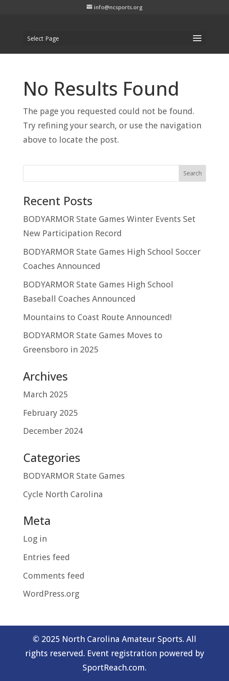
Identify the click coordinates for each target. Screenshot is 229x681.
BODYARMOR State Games (74, 475)
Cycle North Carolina (63, 494)
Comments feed (54, 575)
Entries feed (46, 557)
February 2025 (50, 412)
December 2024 (53, 430)
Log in (35, 538)
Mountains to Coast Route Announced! (97, 317)
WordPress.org (51, 593)
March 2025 (45, 394)
